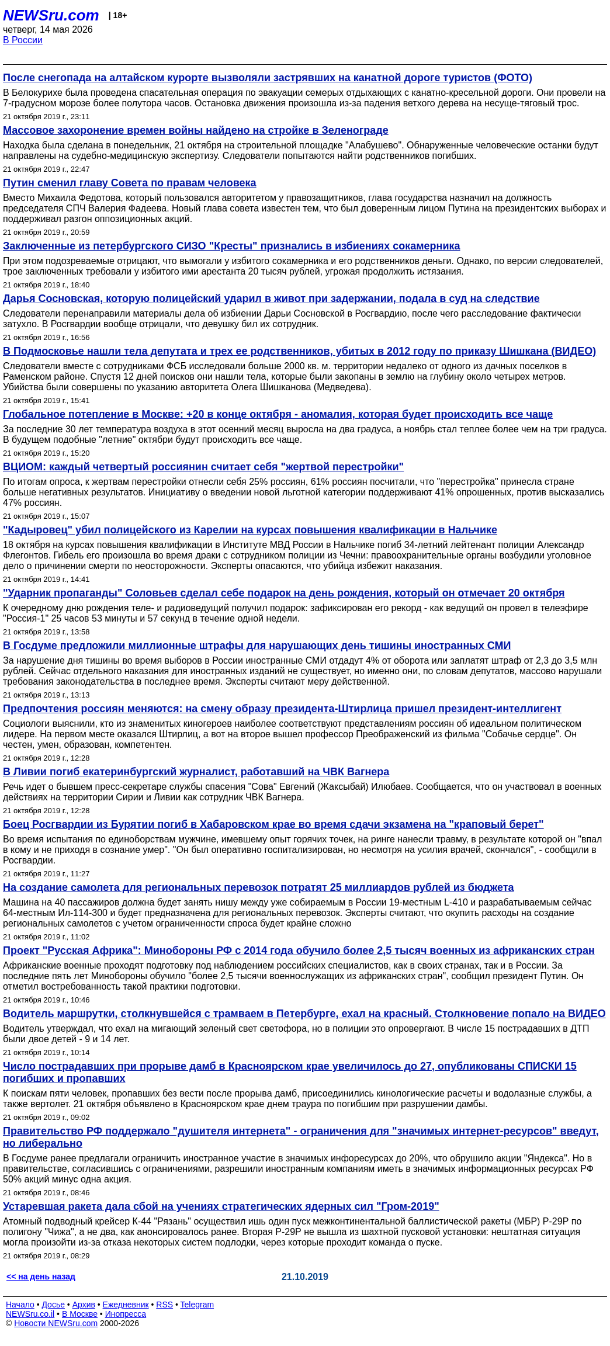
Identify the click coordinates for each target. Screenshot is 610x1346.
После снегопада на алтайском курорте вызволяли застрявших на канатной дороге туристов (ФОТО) (267, 78)
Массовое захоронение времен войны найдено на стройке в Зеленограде (196, 130)
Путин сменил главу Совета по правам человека (130, 183)
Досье (53, 1304)
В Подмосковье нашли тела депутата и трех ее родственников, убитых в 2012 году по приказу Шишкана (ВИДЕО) (299, 351)
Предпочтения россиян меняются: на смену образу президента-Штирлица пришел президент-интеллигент (282, 708)
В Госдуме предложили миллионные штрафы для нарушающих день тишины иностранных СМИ (257, 645)
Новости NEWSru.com (56, 1323)
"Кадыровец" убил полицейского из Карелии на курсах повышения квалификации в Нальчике (250, 530)
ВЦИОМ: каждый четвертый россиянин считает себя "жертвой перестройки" (203, 467)
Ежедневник (126, 1304)
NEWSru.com (51, 15)
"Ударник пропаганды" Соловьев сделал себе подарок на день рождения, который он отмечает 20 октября (284, 593)
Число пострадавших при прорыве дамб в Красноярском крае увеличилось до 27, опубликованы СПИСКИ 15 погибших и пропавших (290, 1072)
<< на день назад (40, 1276)
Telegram (197, 1304)
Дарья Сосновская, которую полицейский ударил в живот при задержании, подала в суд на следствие (271, 298)
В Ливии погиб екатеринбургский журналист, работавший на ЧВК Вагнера (196, 772)
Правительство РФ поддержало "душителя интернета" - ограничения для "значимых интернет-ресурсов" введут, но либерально (301, 1137)
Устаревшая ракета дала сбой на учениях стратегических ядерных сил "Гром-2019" (221, 1206)
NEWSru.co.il (30, 1314)
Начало (20, 1304)
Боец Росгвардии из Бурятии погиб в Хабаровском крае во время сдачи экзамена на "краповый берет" (273, 824)
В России (23, 40)
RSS (164, 1304)
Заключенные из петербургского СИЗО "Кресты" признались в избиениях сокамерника (231, 246)
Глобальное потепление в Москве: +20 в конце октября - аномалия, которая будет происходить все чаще (278, 414)
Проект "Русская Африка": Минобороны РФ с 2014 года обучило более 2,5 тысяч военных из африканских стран (299, 950)
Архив (83, 1304)
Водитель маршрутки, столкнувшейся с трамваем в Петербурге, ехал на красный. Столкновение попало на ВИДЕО (304, 1013)
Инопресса (126, 1314)
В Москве (80, 1314)
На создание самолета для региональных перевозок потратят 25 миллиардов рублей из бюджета (258, 887)
